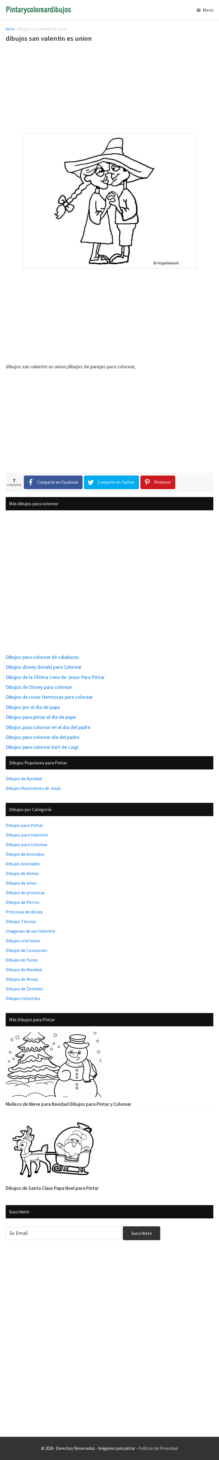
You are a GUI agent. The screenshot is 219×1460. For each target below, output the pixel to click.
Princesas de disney (24, 912)
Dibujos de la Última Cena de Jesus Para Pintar (55, 677)
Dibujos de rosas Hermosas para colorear (49, 697)
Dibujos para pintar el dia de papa (41, 717)
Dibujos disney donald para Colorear (44, 667)
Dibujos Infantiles (23, 998)
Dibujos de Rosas (22, 979)
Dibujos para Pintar (24, 825)
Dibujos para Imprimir (27, 835)
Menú (208, 10)
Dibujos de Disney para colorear (39, 687)
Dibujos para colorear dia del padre (42, 737)
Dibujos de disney (22, 873)
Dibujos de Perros (22, 902)
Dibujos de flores (22, 960)
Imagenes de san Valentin (30, 931)
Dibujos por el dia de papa (33, 707)
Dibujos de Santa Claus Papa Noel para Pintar (52, 1188)
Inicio (10, 28)
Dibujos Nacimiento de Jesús (33, 788)
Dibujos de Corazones (26, 950)
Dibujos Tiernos (21, 921)
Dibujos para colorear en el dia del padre (48, 727)
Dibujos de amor (21, 883)
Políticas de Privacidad (158, 1448)
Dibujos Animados (23, 863)
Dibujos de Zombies (24, 989)
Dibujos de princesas (25, 892)
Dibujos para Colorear (27, 844)
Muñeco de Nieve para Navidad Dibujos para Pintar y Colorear (68, 1104)
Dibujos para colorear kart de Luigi (42, 747)
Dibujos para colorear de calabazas (42, 657)
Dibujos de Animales (25, 854)
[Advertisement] (109, 89)
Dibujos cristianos (23, 940)
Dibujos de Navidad (24, 778)
